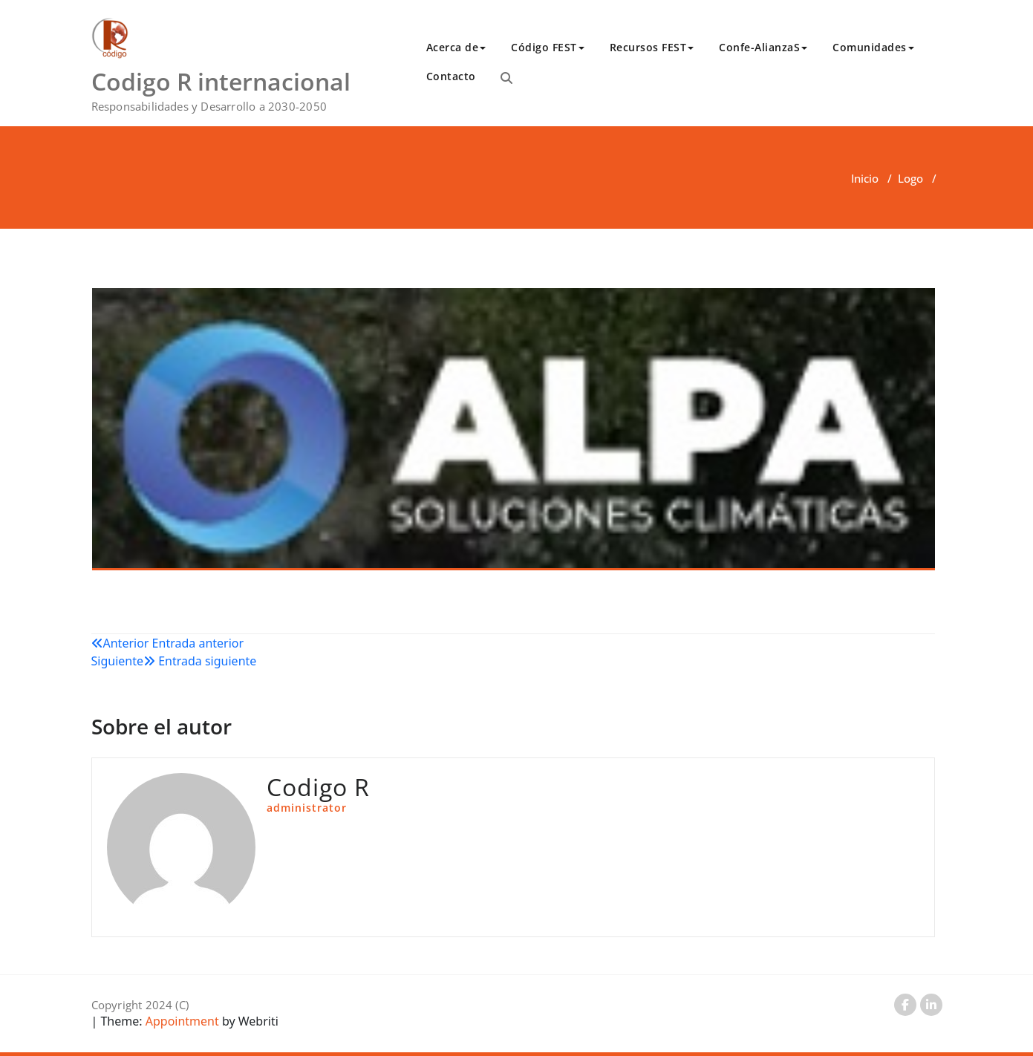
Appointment (181, 1021)
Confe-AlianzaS (763, 47)
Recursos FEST (652, 47)
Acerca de (456, 47)
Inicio (865, 178)
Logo (910, 178)
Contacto (451, 76)
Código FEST (547, 47)
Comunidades (873, 47)
